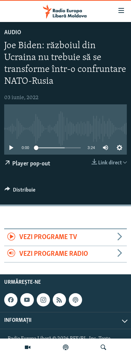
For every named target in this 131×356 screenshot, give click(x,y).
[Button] (20, 191)
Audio (12, 32)
